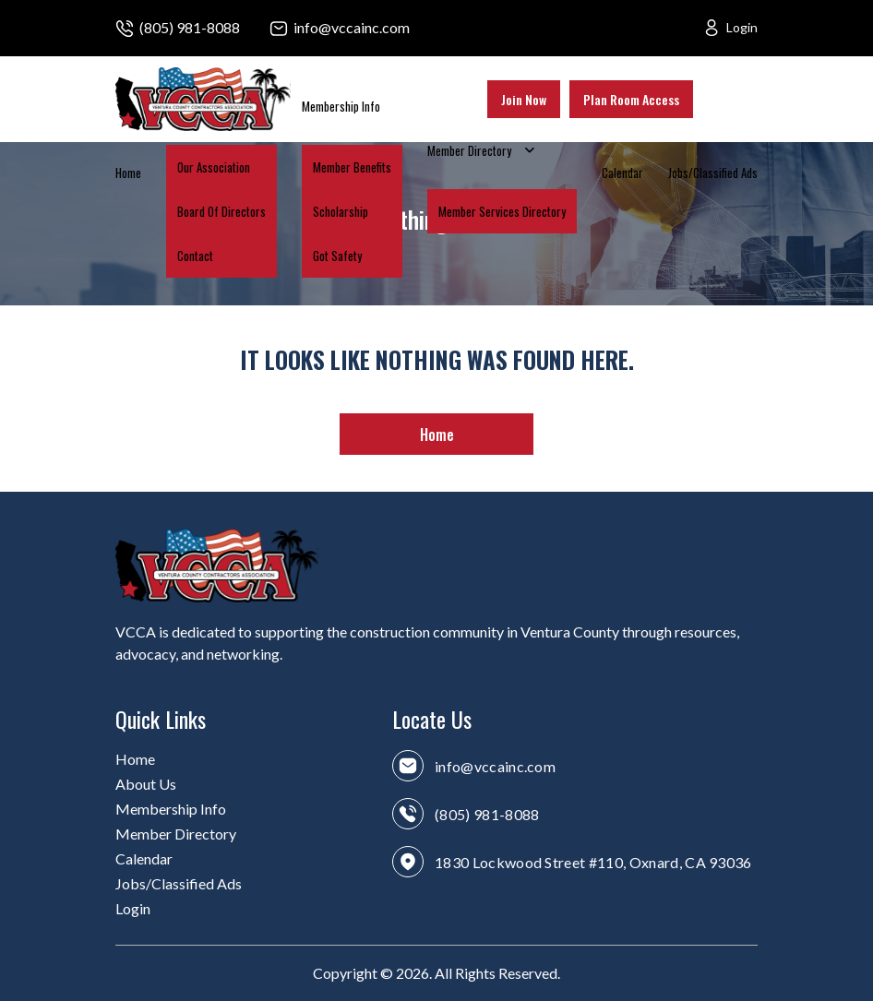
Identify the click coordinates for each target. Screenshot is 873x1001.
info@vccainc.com (351, 27)
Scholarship (340, 211)
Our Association (213, 167)
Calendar (622, 172)
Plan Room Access (631, 99)
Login (742, 27)
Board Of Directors (221, 211)
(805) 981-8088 (189, 27)
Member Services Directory (502, 211)
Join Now (523, 99)
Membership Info (341, 106)
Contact (195, 255)
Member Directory (469, 150)
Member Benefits (352, 167)
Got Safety (337, 255)
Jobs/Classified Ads (713, 172)
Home (128, 172)
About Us (145, 783)
